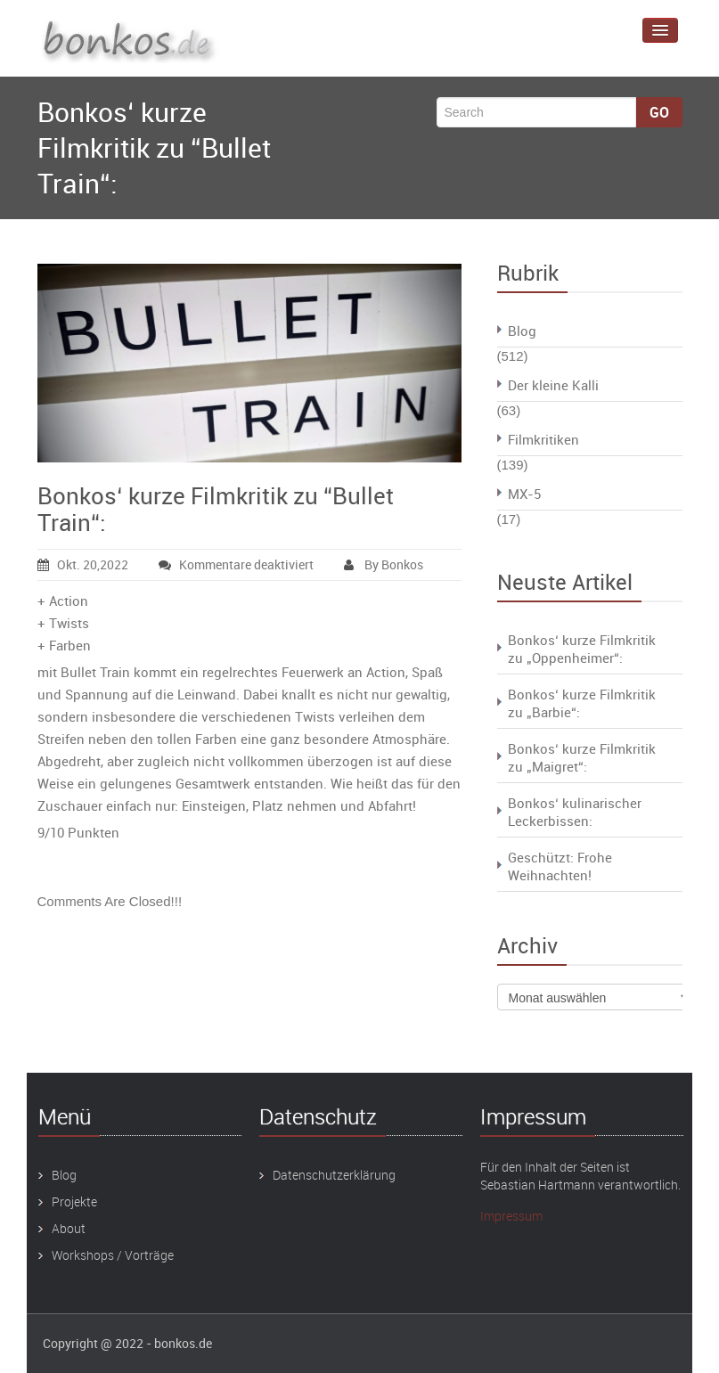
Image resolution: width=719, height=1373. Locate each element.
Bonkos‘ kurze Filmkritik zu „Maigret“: (582, 757)
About (69, 1228)
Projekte (74, 1201)
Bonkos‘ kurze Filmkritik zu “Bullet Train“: (215, 509)
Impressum (511, 1215)
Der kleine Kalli (553, 385)
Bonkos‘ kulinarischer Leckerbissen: (574, 812)
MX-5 (524, 494)
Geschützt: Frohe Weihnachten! (560, 866)
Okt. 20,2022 (82, 564)
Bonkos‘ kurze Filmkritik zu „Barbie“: (582, 703)
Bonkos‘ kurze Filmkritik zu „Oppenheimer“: (582, 648)
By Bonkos (383, 564)
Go (659, 112)
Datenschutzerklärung (334, 1174)
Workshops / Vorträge (113, 1254)
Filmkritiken (543, 439)
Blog (522, 330)
